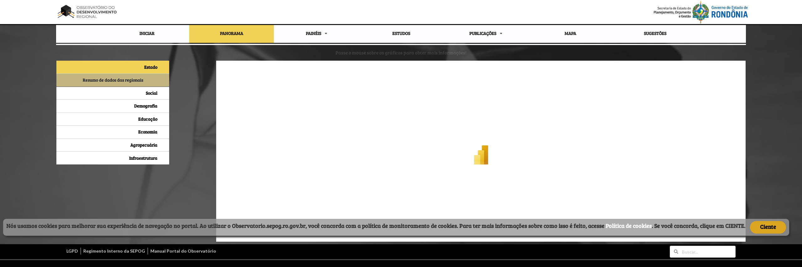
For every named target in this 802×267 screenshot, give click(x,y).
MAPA (570, 33)
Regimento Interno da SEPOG (114, 251)
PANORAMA (231, 33)
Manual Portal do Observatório (183, 251)
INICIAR (146, 33)
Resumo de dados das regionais (113, 80)
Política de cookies (629, 225)
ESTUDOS (401, 33)
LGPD (72, 251)
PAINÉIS (313, 33)
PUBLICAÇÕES (482, 33)
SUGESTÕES (655, 33)
